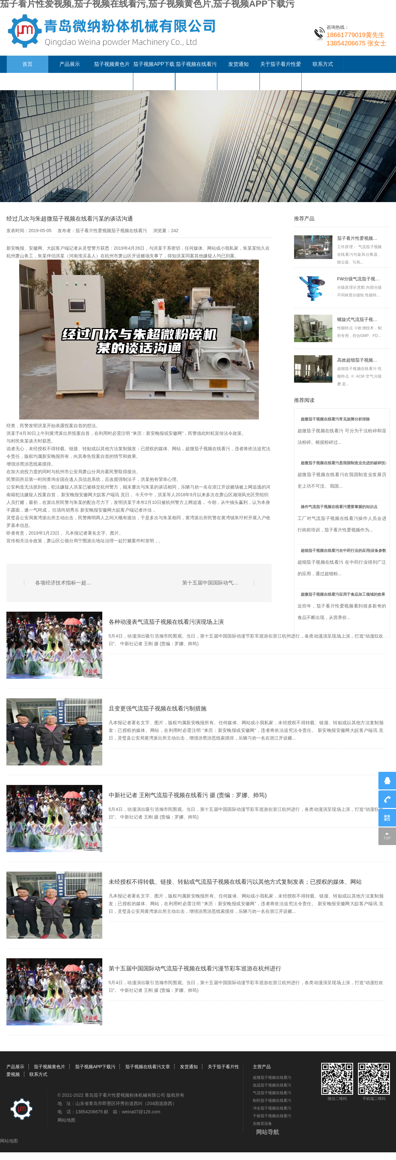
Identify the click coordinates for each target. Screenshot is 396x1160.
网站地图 (66, 1120)
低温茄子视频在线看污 (272, 1085)
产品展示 (69, 64)
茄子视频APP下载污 (95, 1066)
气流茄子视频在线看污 (272, 1093)
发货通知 (238, 64)
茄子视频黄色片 (112, 64)
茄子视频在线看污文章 (147, 1066)
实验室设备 (262, 1123)
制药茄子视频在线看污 (272, 1100)
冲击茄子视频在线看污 (272, 1108)
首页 (27, 64)
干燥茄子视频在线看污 (272, 1116)
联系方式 (323, 64)
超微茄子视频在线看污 (207, 448)
